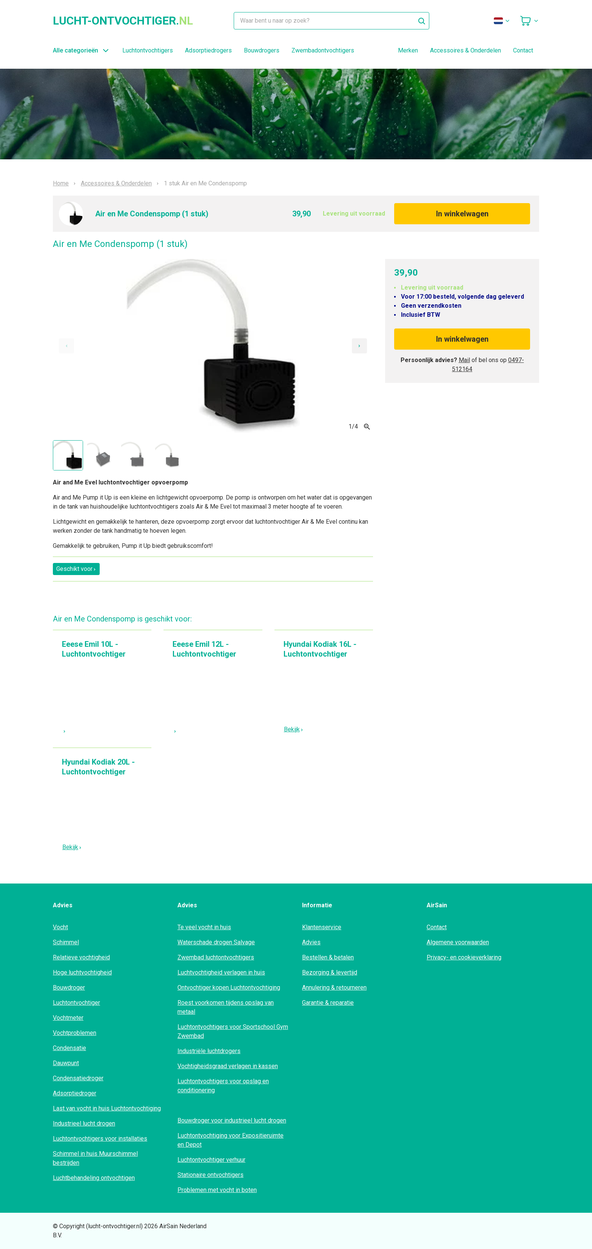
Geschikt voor (76, 568)
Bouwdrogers (261, 50)
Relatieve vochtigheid (81, 957)
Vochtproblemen (74, 1032)
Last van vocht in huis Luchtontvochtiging (107, 1108)
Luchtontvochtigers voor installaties (100, 1138)
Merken (408, 50)
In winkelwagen (462, 213)
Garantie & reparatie (328, 1002)
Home (61, 183)
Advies (311, 942)
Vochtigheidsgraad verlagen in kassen (227, 1066)
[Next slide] (359, 345)
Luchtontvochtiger (76, 1002)
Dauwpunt (66, 1063)
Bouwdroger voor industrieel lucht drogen (231, 1120)
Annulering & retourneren (334, 987)
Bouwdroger (69, 987)
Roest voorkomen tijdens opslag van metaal (225, 1007)
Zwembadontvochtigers (322, 50)
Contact (523, 50)
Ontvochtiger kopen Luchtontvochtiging (228, 987)
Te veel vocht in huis (204, 927)
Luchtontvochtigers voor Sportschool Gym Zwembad (232, 1031)
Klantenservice (321, 927)
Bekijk (294, 729)
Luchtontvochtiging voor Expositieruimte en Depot (230, 1140)
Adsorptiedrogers (208, 50)
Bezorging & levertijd (329, 972)
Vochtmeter (68, 1017)
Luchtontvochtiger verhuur (211, 1159)
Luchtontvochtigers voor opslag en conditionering (223, 1086)
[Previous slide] (66, 345)
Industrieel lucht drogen (84, 1123)
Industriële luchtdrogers (208, 1051)
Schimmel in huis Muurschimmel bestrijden (95, 1158)
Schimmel (66, 942)
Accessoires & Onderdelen (465, 50)
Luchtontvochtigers (147, 50)
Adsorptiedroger (74, 1093)
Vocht (60, 927)
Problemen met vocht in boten (217, 1189)
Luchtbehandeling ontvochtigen (94, 1177)
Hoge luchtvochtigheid (82, 972)
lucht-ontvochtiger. (123, 20)
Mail (464, 360)
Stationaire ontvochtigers (210, 1174)
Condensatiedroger (78, 1078)
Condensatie (69, 1048)
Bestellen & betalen (328, 957)
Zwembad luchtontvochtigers (215, 957)
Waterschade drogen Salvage (216, 942)
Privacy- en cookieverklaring (464, 957)
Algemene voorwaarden (458, 942)
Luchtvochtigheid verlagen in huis (221, 972)
